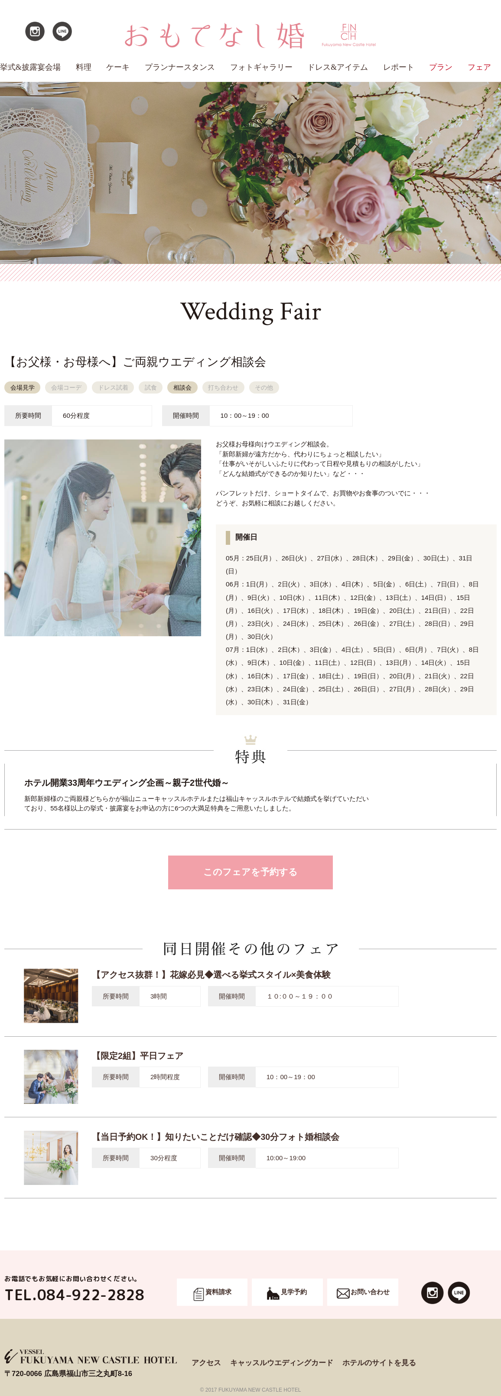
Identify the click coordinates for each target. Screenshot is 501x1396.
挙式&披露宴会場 (30, 67)
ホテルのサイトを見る (379, 1363)
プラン (440, 67)
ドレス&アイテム (337, 67)
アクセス (206, 1363)
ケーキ (118, 67)
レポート (398, 67)
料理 (83, 67)
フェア (479, 67)
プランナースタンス (180, 67)
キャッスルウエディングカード (281, 1363)
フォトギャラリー (261, 67)
